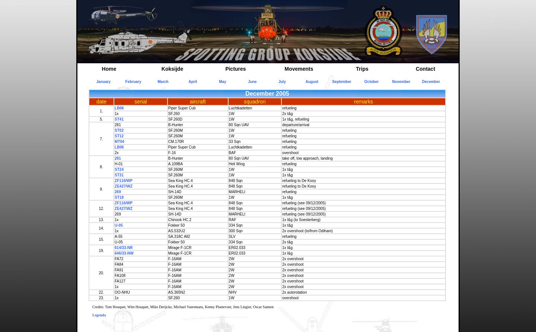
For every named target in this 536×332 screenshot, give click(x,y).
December (431, 82)
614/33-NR (124, 248)
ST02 (119, 130)
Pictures (235, 69)
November (401, 82)
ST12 (119, 136)
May (222, 82)
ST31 (119, 175)
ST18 (119, 197)
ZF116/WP (124, 181)
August (312, 82)
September (341, 82)
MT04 (119, 142)
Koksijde (172, 69)
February (133, 82)
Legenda (99, 315)
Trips (362, 69)
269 (118, 192)
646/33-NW (124, 253)
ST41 (119, 119)
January (103, 82)
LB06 (119, 108)
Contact (425, 69)
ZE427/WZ (124, 186)
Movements (298, 69)
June (252, 82)
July (282, 82)
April (193, 82)
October (371, 82)
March (162, 82)
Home (109, 69)
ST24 (119, 169)
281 (118, 158)
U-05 (119, 225)
